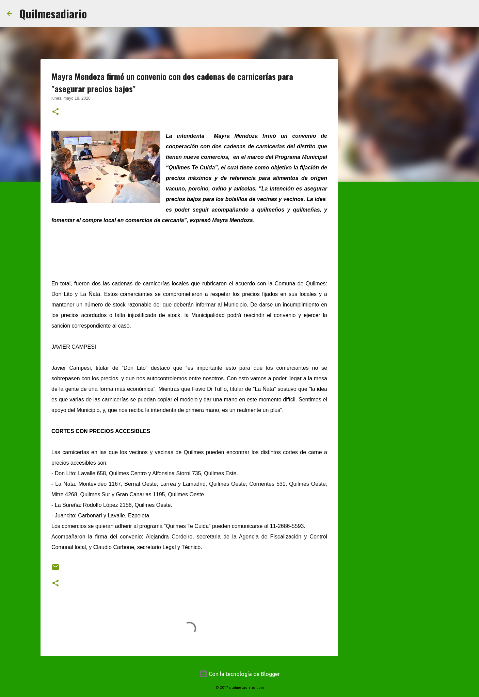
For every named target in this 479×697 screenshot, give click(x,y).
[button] (55, 112)
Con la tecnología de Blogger (239, 674)
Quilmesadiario (53, 13)
